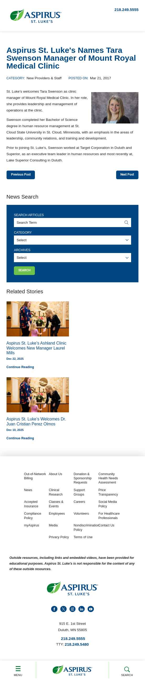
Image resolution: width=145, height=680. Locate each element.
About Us (55, 476)
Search (127, 670)
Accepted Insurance (31, 506)
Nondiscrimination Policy (85, 530)
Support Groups (79, 494)
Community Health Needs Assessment (108, 481)
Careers (79, 504)
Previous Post (23, 175)
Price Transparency (108, 494)
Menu (18, 670)
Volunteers (81, 516)
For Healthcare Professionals (109, 518)
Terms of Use (83, 539)
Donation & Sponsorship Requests (83, 481)
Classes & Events (56, 506)
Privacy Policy (59, 539)
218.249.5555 (127, 9)
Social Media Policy (107, 506)
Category (23, 233)
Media (53, 528)
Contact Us (106, 528)
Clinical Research (56, 494)
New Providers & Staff (43, 78)
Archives (22, 251)
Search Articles (29, 216)
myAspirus (31, 528)
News (28, 492)
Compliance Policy (32, 518)
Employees (57, 516)
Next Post (125, 175)
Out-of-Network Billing (35, 478)
